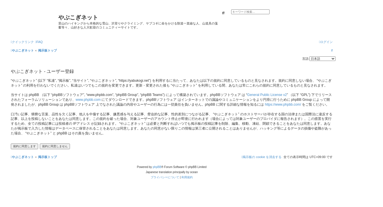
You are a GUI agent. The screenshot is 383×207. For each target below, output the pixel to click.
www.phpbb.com (88, 100)
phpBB (157, 167)
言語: (305, 58)
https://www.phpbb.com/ (283, 104)
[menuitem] (39, 41)
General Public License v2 (267, 95)
